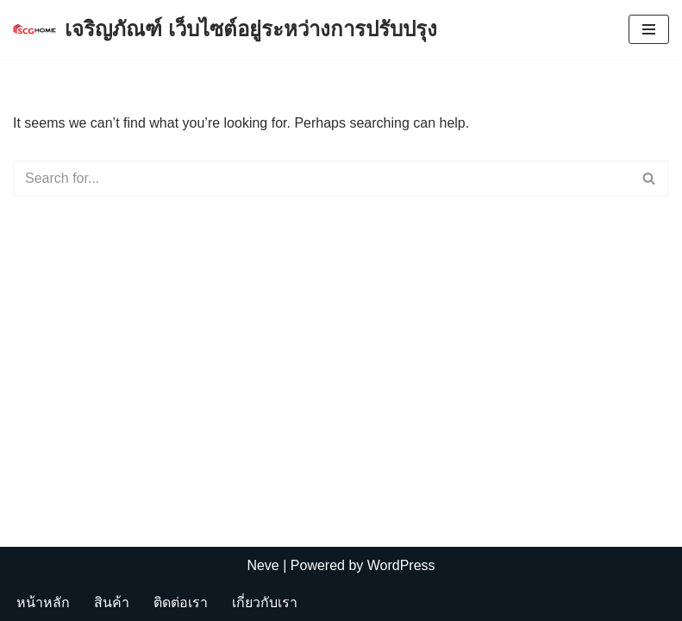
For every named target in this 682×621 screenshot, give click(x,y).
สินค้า (111, 602)
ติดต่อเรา (180, 602)
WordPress (401, 565)
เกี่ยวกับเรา (264, 602)
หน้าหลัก (43, 602)
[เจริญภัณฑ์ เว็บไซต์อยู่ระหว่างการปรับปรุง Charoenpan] (225, 29)
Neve (262, 565)
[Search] (321, 178)
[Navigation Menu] (649, 29)
